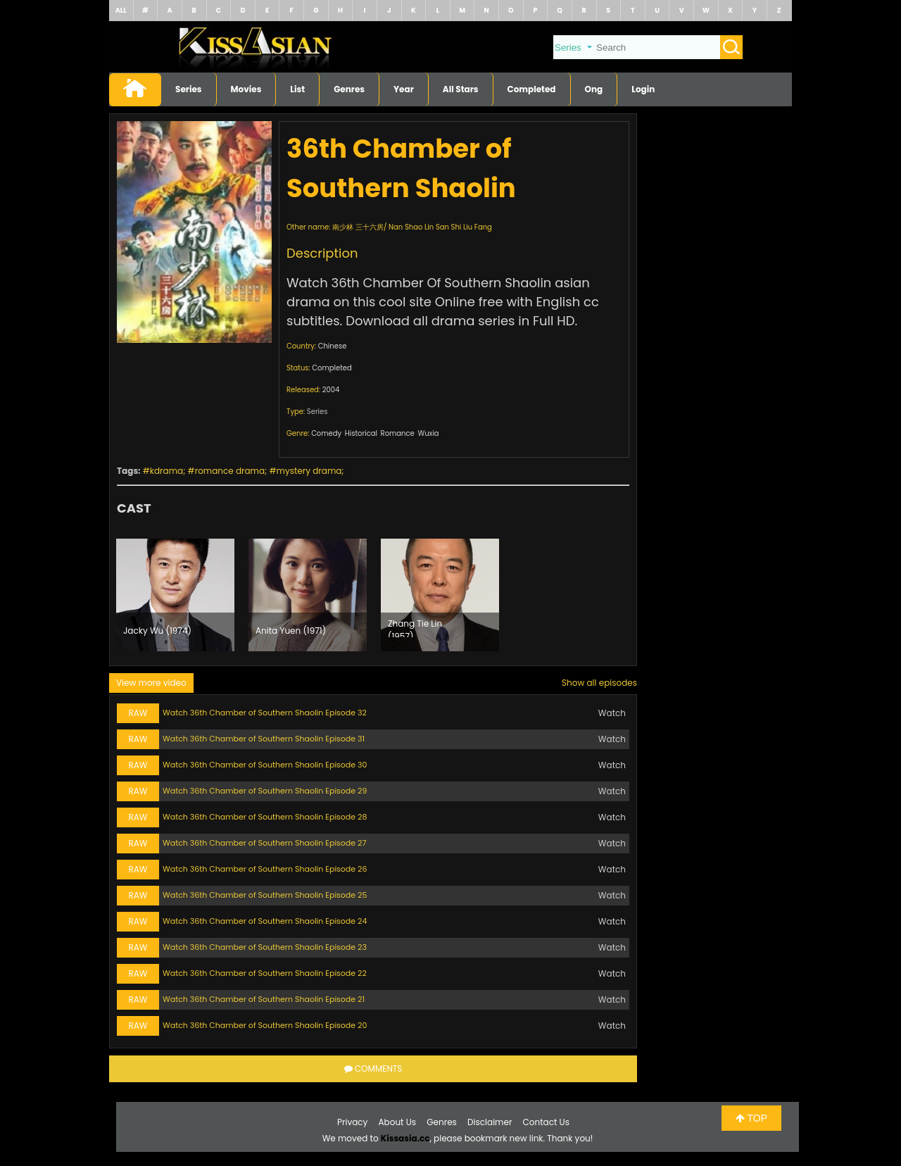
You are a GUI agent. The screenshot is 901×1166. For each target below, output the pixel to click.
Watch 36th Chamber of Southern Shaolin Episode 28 (265, 816)
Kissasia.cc (405, 1138)
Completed (532, 89)
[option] (175, 595)
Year (403, 89)
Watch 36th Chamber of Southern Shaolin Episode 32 (265, 712)
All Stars (461, 89)
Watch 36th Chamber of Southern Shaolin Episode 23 (265, 947)
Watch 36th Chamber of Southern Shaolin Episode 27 (264, 842)
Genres (349, 89)
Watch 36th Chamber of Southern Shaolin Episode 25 (265, 895)
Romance (398, 433)
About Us (398, 1122)
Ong (594, 89)
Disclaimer (489, 1122)
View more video (151, 683)
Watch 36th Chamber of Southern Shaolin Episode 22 (265, 973)
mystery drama (309, 471)
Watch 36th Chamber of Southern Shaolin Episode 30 (265, 764)
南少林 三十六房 (358, 227)
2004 (331, 389)
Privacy (352, 1122)
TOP (751, 1118)
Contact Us (546, 1122)
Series (188, 89)
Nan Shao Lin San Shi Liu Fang (440, 227)
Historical (361, 433)
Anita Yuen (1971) (291, 631)
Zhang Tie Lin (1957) (415, 627)
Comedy (326, 433)
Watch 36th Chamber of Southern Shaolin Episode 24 (265, 921)
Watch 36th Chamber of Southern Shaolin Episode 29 (265, 790)
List (297, 89)
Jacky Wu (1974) (157, 631)
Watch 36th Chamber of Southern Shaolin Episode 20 (265, 1025)
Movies (246, 89)
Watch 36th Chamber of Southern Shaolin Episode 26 (265, 868)
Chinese (332, 346)
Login (643, 89)
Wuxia (428, 433)
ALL (121, 10)
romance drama (230, 471)
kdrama (166, 471)
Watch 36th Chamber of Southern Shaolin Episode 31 (264, 738)
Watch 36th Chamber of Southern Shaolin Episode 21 (264, 999)
